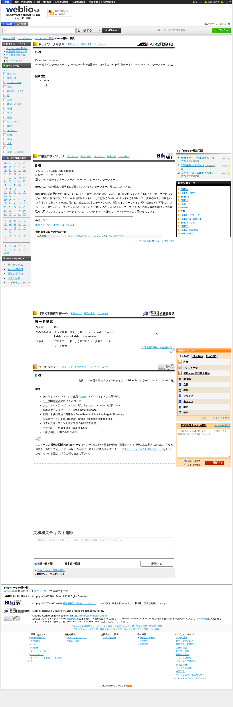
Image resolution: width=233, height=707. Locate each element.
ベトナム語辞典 (183, 668)
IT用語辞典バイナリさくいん (82, 603)
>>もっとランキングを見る (215, 418)
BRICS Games (189, 229)
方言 (9, 147)
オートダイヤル (95, 236)
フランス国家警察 (68, 423)
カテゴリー (123, 156)
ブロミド (87, 341)
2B (141, 64)
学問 (9, 108)
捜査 (88, 423)
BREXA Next (188, 193)
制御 (120, 64)
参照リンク (41, 220)
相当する (55, 198)
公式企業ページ (147, 637)
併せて (109, 211)
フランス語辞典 (183, 658)
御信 (159, 207)
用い (71, 202)
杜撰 (185, 362)
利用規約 (34, 647)
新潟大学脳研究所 (53, 414)
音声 (164, 198)
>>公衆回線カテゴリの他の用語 (156, 240)
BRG (183, 203)
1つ (86, 211)
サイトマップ (37, 654)
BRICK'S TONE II (191, 218)
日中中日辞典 (61, 2)
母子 (185, 412)
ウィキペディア (48, 366)
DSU (122, 236)
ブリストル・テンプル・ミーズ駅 (62, 405)
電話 (115, 202)
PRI (45, 84)
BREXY (185, 196)
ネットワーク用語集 (51, 44)
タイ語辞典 (181, 664)
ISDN (73, 64)
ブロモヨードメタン (192, 165)
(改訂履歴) (72, 618)
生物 (9, 134)
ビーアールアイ (54, 175)
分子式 (39, 327)
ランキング (99, 44)
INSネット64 (149, 193)
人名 (9, 143)
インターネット (129, 202)
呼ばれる (103, 198)
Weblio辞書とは (38, 637)
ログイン (197, 2)
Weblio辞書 (202, 618)
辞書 (7, 2)
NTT (119, 193)
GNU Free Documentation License (91, 616)
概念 (185, 407)
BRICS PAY (187, 233)
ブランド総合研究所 (64, 418)
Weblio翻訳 (181, 647)
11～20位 (197, 356)
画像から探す (73, 641)
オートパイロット (65, 236)
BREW (184, 189)
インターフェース (158, 64)
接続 (148, 202)
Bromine (109, 332)
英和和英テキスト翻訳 (53, 532)
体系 (38, 341)
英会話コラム (15, 264)
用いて (140, 198)
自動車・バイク (15, 91)
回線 (56, 186)
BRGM (184, 207)
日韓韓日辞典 (78, 2)
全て (5, 70)
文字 (148, 198)
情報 (40, 202)
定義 (185, 384)
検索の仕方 (35, 641)
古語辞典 (93, 2)
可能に (162, 202)
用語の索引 (86, 44)
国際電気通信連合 (52, 193)
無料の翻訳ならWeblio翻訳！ (62, 12)
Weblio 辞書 (214, 2)
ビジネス (12, 73)
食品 (9, 139)
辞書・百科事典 (15, 152)
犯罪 (83, 423)
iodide (57, 336)
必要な (145, 207)
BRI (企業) (49, 432)
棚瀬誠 (187, 379)
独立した (84, 202)
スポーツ (12, 130)
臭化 (72, 332)
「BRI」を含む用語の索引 (51, 570)
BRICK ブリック (190, 214)
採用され (77, 186)
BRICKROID (188, 222)
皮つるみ (188, 395)
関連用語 (40, 75)
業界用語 (12, 78)
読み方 (39, 175)
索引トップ (73, 44)
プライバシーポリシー (41, 651)
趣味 (9, 126)
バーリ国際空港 (51, 401)
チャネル (128, 64)
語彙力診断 (14, 278)
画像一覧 (111, 156)
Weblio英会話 (15, 269)
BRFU (184, 200)
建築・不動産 (14, 104)
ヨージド (105, 341)
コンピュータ (25, 38)
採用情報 (144, 644)
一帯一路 (48, 427)
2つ (65, 211)
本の (137, 64)
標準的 (65, 186)
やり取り (51, 202)
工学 (9, 99)
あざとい (188, 401)
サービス (165, 193)
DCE (116, 236)
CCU (111, 236)
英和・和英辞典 (43, 2)
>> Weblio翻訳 (222, 425)
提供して (130, 193)
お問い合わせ (109, 637)
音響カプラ (80, 236)
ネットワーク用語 (44, 38)
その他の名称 (43, 332)
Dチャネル (54, 207)
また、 (44, 207)
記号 (6, 253)
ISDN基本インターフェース (51, 64)
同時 (143, 202)
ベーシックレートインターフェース (97, 179)
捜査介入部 (49, 423)
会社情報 (144, 641)
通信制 (153, 207)
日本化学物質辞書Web (53, 313)
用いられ (142, 211)
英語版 (83, 397)
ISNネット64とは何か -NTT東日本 (55, 224)
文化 (9, 113)
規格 (112, 186)
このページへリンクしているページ (142, 449)
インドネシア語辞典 (186, 661)
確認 (185, 390)
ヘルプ (227, 2)
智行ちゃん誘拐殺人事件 (196, 373)
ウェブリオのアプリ (76, 637)
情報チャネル (95, 64)
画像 (156, 198)
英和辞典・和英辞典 (186, 644)
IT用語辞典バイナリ (51, 156)
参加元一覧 (224, 24)
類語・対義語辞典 (23, 2)
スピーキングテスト (19, 282)
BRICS (185, 226)
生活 (9, 117)
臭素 (64, 332)
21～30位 (211, 356)
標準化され (92, 193)
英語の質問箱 (15, 273)
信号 (65, 207)
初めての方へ (210, 24)
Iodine (88, 332)
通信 (136, 207)
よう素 (78, 332)
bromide (97, 332)
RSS (130, 686)
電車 (9, 86)
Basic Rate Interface (47, 60)
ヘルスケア (13, 121)
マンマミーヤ (190, 367)
